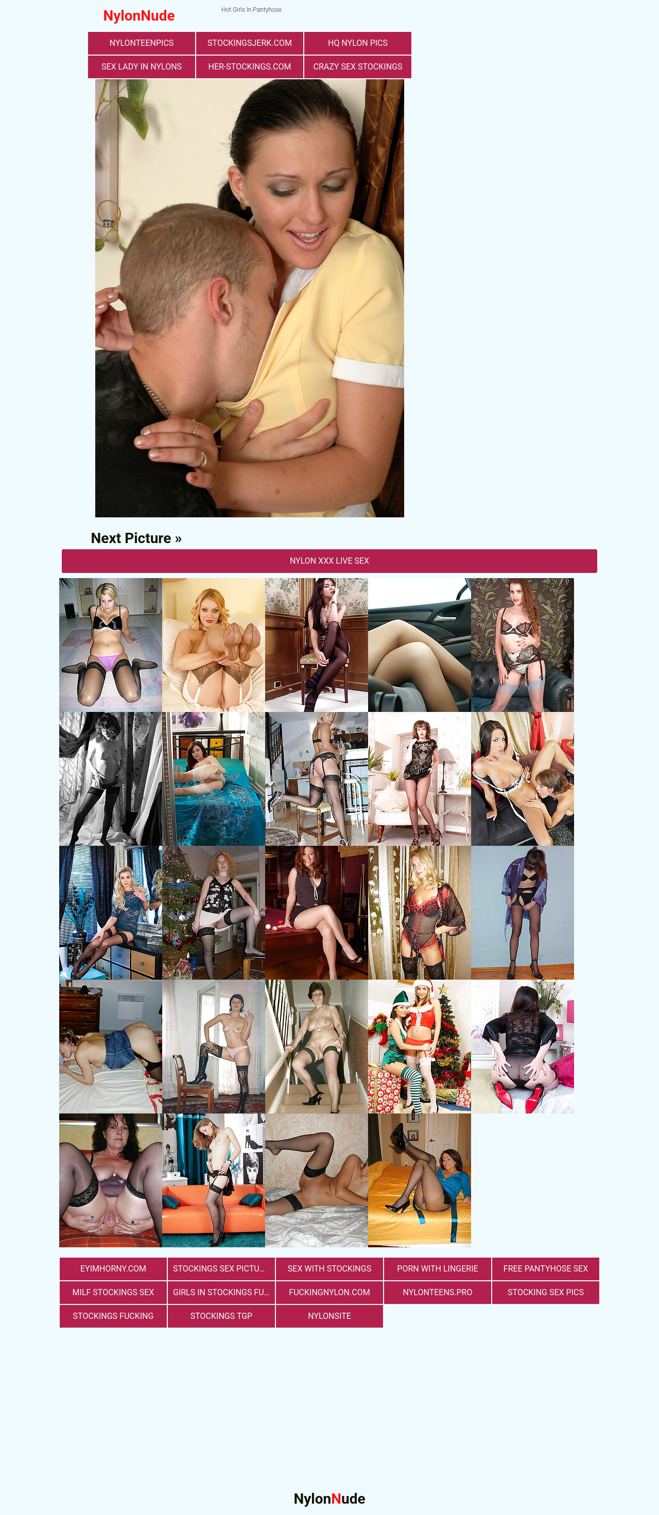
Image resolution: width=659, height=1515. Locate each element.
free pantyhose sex (546, 1269)
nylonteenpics (142, 43)
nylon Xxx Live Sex (329, 561)
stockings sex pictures (223, 1269)
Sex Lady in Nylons (141, 67)
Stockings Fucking (113, 1316)
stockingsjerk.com (249, 43)
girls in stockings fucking (224, 1292)
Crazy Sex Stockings (358, 67)
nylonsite (329, 1316)
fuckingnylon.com (329, 1292)
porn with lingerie (437, 1269)
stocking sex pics (546, 1292)
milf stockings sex (113, 1292)
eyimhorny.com (113, 1269)
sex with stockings (329, 1269)
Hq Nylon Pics (358, 43)
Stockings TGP (221, 1316)
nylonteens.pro (438, 1292)
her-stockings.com (250, 67)
